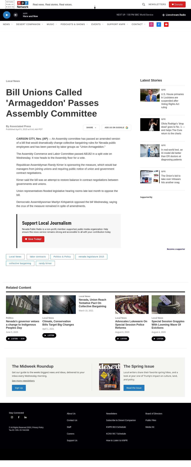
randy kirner (45, 270)
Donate (180, 7)
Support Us (72, 447)
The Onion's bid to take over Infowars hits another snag (171, 185)
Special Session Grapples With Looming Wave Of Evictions (168, 331)
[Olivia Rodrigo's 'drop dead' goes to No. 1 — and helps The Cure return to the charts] (150, 131)
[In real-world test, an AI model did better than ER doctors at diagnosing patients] (150, 157)
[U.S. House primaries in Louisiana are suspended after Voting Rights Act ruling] (150, 101)
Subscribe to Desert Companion (121, 427)
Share (91, 134)
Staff (69, 434)
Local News (13, 87)
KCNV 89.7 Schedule (116, 440)
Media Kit (149, 434)
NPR (163, 96)
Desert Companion (28, 31)
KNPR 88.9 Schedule (116, 434)
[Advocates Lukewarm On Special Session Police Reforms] (132, 311)
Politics (9, 324)
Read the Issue (134, 394)
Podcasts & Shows (73, 31)
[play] (6, 21)
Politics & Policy (62, 263)
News (6, 31)
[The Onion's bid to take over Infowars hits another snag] (150, 183)
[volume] (15, 21)
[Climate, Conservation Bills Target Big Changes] (59, 311)
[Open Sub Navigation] (12, 31)
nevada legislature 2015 (91, 263)
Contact (137, 31)
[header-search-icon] (145, 8)
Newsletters (158, 8)
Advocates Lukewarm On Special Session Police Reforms (131, 331)
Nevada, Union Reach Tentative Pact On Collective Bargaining (92, 310)
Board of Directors (153, 420)
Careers (70, 440)
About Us (71, 420)
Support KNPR (116, 31)
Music (50, 31)
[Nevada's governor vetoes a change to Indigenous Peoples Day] (22, 311)
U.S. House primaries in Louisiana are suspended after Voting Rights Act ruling (172, 107)
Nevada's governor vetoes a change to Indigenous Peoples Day (22, 331)
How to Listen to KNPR (116, 447)
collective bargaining (20, 270)
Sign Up (19, 394)
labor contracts (38, 263)
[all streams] (174, 22)
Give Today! (33, 245)
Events (96, 31)
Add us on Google (116, 134)
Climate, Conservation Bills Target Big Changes (58, 330)
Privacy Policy (38, 434)
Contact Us (72, 427)
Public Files (150, 427)
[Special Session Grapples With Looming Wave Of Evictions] (168, 311)
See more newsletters (23, 387)
